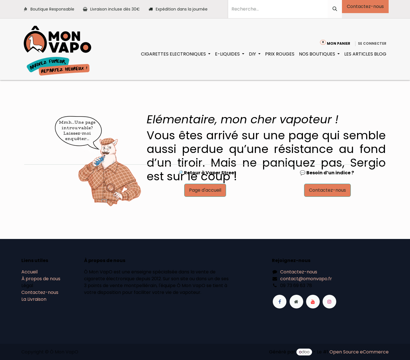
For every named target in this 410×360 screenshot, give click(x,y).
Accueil (29, 272)
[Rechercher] (335, 9)
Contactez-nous (365, 6)
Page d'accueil (205, 190)
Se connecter (372, 43)
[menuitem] (176, 54)
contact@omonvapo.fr (306, 278)
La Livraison (33, 299)
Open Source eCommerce (359, 352)
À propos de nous (40, 278)
